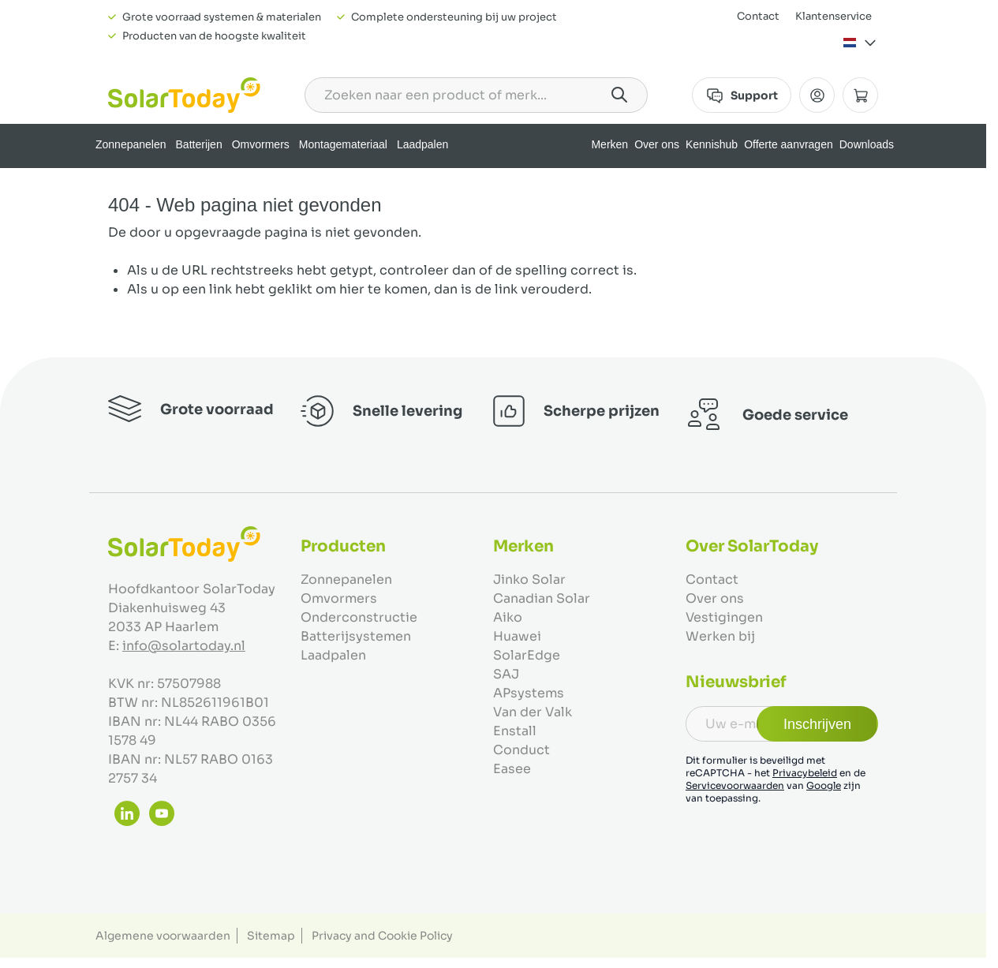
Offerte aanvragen (788, 144)
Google (823, 785)
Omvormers (261, 144)
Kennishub (712, 144)
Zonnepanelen (130, 144)
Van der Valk (532, 712)
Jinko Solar (529, 579)
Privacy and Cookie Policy (382, 936)
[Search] (619, 94)
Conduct (521, 750)
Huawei (517, 636)
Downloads (866, 144)
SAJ (506, 674)
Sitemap (271, 936)
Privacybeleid (804, 773)
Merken (609, 144)
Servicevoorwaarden (735, 785)
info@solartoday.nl (183, 645)
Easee (512, 769)
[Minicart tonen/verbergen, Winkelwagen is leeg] (860, 95)
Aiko (507, 617)
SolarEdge (526, 655)
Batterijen (199, 144)
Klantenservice (833, 16)
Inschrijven (817, 724)
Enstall (514, 731)
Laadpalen (422, 144)
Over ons (656, 144)
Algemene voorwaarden (162, 936)
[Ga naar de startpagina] (184, 95)
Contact (758, 16)
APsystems (528, 693)
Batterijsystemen (356, 636)
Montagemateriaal (343, 144)
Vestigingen (724, 617)
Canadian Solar (541, 598)
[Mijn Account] (817, 95)
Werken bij (720, 636)
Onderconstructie (359, 617)
